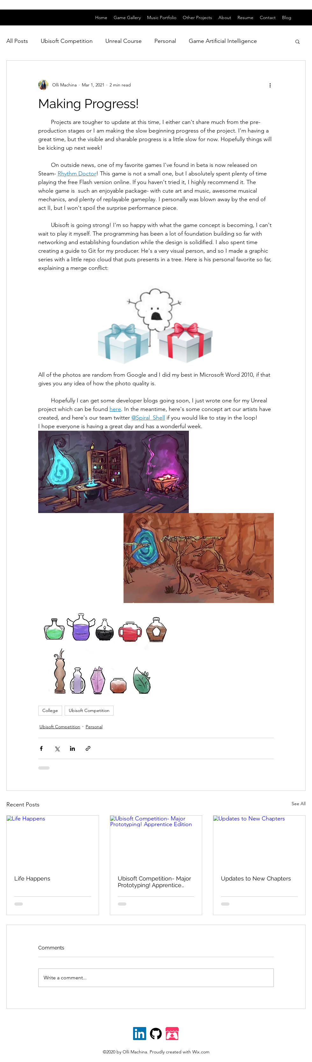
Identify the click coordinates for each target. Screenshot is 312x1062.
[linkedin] (302, 17)
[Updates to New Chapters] (259, 841)
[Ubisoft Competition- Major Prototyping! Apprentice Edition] (156, 841)
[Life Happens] (53, 841)
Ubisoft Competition (67, 41)
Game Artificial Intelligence (223, 41)
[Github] (155, 1033)
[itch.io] (172, 1033)
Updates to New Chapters (256, 878)
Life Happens (32, 878)
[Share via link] (88, 748)
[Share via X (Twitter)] (57, 748)
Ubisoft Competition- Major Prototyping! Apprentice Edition (154, 881)
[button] (297, 41)
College (50, 710)
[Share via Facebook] (41, 748)
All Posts (17, 41)
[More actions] (270, 85)
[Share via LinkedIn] (72, 748)
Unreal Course (123, 41)
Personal (165, 41)
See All (299, 803)
